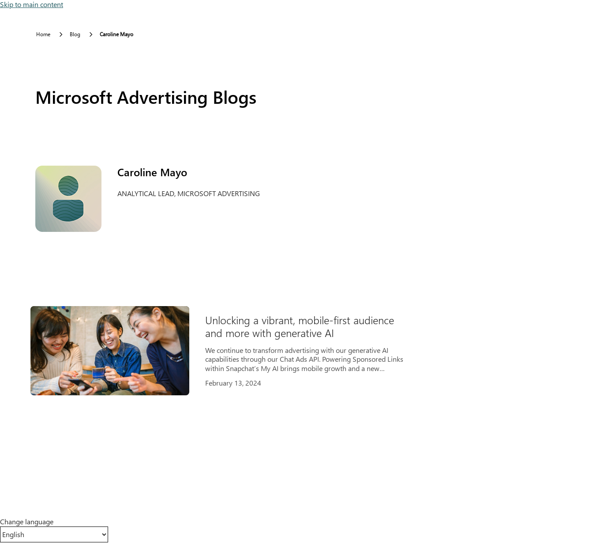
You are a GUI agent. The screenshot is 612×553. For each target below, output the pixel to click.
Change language (26, 521)
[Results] (229, 350)
